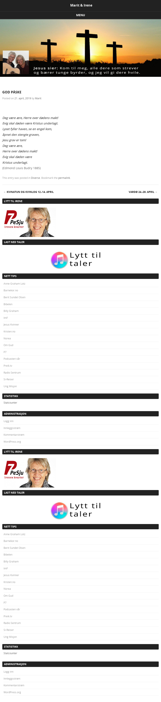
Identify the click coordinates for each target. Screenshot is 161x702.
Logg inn (8, 421)
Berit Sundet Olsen (14, 297)
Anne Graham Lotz (14, 283)
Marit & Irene (81, 5)
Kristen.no (9, 331)
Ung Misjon (10, 386)
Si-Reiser (9, 379)
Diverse (35, 177)
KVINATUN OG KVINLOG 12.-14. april (29, 192)
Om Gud (8, 345)
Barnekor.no (11, 290)
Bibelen (8, 304)
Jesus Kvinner (11, 324)
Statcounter (10, 402)
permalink (64, 177)
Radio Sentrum (12, 372)
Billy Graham (11, 310)
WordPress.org (12, 441)
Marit (38, 98)
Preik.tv (8, 365)
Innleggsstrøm (12, 428)
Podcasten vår (12, 358)
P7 (5, 352)
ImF (6, 317)
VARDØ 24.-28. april (143, 192)
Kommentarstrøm (14, 434)
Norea (7, 338)
